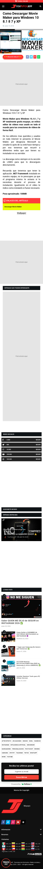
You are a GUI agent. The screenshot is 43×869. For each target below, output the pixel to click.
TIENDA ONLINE (21, 1)
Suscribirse (21, 777)
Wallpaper (21, 213)
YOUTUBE (10, 757)
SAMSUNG (5, 753)
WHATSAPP (33, 753)
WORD (4, 757)
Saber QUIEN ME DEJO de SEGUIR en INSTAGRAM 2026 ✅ (20, 621)
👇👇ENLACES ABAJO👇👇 (13, 57)
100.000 (7, 454)
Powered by (21, 784)
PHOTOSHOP (29, 749)
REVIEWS (37, 749)
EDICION (25, 741)
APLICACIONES (17, 741)
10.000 (6, 449)
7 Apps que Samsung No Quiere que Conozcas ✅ (28, 648)
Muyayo (27, 806)
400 (5, 445)
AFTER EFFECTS (6, 741)
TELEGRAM (19, 753)
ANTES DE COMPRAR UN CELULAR (15, 529)
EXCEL (31, 741)
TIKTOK (26, 753)
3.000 (6, 440)
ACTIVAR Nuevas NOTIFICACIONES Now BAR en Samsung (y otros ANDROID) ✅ (29, 663)
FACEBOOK (37, 741)
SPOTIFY (12, 753)
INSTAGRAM (5, 745)
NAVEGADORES (6, 749)
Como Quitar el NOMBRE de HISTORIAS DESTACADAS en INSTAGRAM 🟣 (27, 634)
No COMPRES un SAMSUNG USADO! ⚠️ (20, 534)
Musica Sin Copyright (21, 790)
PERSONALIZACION (18, 749)
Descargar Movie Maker (13, 207)
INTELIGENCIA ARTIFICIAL (18, 745)
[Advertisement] (21, 84)
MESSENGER (31, 745)
